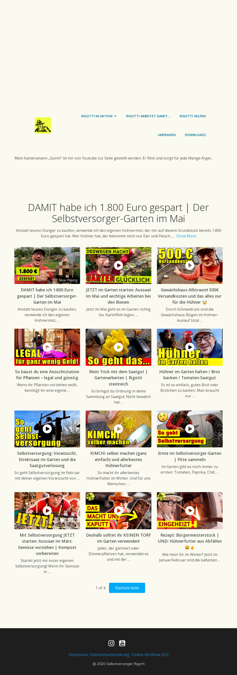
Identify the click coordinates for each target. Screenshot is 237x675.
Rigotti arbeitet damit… (148, 116)
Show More (186, 236)
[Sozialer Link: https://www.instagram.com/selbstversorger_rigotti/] (113, 643)
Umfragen (167, 135)
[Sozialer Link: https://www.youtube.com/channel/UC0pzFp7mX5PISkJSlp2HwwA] (123, 643)
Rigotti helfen (193, 116)
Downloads (195, 135)
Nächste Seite (127, 587)
